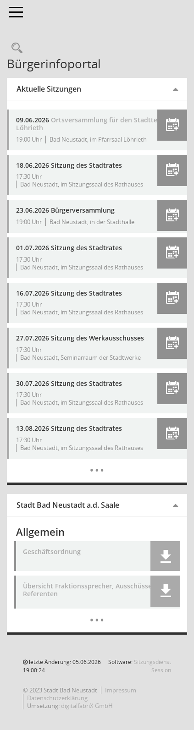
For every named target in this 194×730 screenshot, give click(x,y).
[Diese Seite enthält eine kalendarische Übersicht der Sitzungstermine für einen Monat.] (97, 463)
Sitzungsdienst (152, 666)
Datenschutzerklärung (57, 698)
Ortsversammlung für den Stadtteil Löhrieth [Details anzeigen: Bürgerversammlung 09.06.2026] (88, 123)
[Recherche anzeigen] (14, 48)
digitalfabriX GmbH (87, 706)
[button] (172, 125)
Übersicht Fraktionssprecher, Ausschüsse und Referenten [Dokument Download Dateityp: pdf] (94, 590)
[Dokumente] (97, 613)
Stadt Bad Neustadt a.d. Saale (68, 505)
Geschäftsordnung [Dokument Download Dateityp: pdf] (52, 552)
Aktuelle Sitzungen (49, 89)
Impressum (120, 690)
